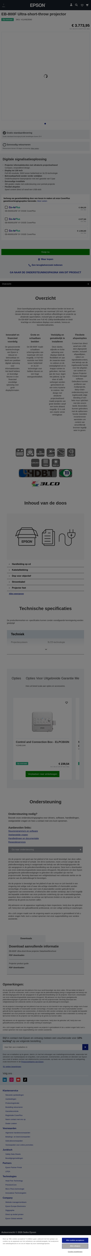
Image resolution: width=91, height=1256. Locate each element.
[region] (45, 1245)
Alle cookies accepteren (75, 1240)
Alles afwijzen (75, 1246)
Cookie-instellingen (75, 1251)
